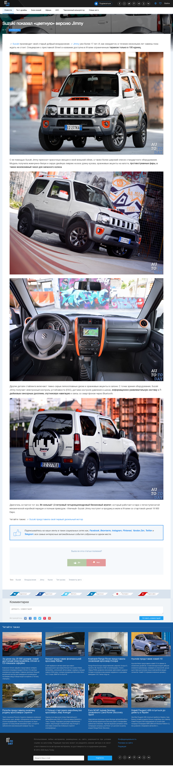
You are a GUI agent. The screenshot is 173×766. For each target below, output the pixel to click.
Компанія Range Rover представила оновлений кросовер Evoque (106, 661)
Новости (8, 10)
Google (49, 619)
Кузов (50, 580)
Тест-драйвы (21, 10)
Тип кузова (60, 580)
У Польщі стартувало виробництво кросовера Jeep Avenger (63, 712)
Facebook (94, 531)
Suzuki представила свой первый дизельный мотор (56, 520)
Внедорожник (30, 580)
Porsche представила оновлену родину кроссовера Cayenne (18, 712)
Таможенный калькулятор (74, 10)
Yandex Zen (138, 531)
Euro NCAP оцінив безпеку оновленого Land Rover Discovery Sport (105, 713)
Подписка (100, 759)
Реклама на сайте (125, 744)
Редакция (122, 747)
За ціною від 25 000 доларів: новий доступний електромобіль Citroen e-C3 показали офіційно (21, 662)
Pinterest (127, 531)
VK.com (25, 619)
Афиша (48, 10)
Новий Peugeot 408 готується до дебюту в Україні (148, 712)
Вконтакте (105, 531)
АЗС (57, 10)
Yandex (44, 619)
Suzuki (16, 44)
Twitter (148, 531)
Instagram (116, 531)
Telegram (28, 534)
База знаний (36, 10)
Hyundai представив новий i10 (146, 660)
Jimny (76, 44)
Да (77, 562)
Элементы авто (75, 580)
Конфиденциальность (127, 740)
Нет (96, 562)
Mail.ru (35, 619)
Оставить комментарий (151, 619)
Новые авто (94, 10)
